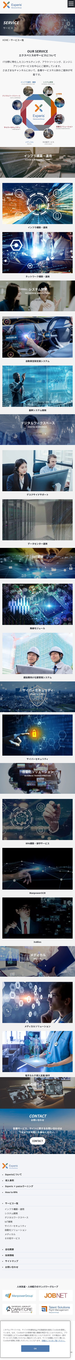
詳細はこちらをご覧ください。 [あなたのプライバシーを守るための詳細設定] (54, 1340)
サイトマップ (10, 1261)
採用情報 (8, 1255)
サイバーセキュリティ (15, 1225)
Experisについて (12, 1174)
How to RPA (9, 1192)
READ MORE (37, 166)
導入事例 (8, 1180)
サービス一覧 (10, 1203)
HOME (5, 40)
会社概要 (8, 1249)
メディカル (10, 1234)
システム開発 (11, 1213)
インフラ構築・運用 (14, 1209)
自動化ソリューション (16, 1229)
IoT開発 (8, 1221)
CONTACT (37, 1141)
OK (35, 1348)
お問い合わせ (10, 1267)
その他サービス (12, 1238)
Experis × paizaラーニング (17, 1186)
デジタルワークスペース (16, 1217)
